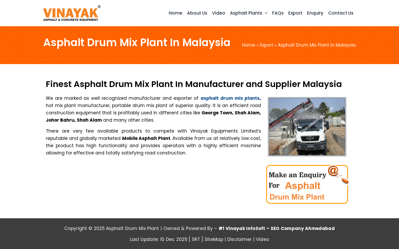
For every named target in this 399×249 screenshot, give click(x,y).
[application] (264, 13)
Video (262, 239)
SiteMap (214, 239)
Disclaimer (239, 239)
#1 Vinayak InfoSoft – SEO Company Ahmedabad (277, 228)
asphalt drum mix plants (230, 98)
